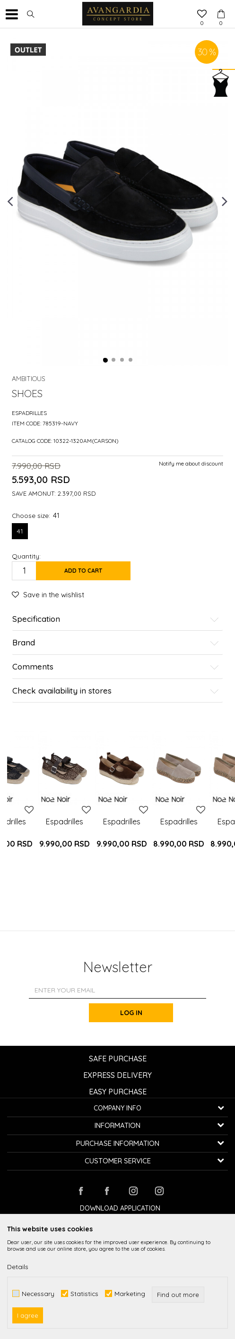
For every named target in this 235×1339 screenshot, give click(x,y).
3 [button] (122, 360)
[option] (117, 200)
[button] (30, 14)
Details (17, 1267)
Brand (115, 642)
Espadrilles (29, 412)
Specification (115, 619)
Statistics (84, 1293)
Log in (132, 1012)
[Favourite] (202, 14)
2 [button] (114, 360)
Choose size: (36, 515)
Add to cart (83, 570)
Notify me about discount (191, 463)
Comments (115, 666)
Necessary (38, 1293)
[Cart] (220, 5)
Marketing (129, 1293)
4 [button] (131, 360)
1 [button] (105, 360)
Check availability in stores (115, 690)
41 (20, 531)
